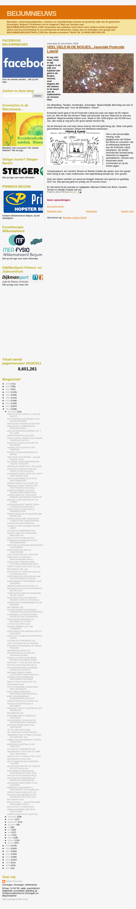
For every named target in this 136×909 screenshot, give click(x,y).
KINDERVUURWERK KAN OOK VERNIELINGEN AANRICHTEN (21, 491)
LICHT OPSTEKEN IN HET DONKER (22, 643)
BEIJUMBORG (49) (15, 713)
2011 (8, 857)
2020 (8, 398)
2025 (8, 384)
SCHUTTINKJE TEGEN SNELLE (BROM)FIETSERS (21, 510)
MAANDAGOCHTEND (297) (19, 650)
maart (10, 838)
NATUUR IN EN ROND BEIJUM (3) (21, 775)
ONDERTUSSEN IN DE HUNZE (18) (22, 483)
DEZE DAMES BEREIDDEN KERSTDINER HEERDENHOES (22, 693)
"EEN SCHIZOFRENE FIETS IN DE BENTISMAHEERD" (22, 479)
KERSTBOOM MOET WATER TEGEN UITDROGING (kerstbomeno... (23, 505)
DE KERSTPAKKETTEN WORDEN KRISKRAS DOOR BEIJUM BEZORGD (24, 611)
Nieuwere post (54, 211)
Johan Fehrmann (14, 881)
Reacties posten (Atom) (75, 217)
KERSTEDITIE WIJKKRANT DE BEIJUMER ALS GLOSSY (20, 620)
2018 (8, 403)
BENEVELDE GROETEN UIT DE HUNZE (24, 466)
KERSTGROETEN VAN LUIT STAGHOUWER (19, 551)
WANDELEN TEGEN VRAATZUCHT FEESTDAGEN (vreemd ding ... (22, 487)
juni (9, 830)
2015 (8, 845)
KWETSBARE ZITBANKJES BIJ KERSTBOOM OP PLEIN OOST (22, 772)
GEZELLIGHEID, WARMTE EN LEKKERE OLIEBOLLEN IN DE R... (24, 439)
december (12, 412)
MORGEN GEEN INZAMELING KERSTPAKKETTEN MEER (20, 678)
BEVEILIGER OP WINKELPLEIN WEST (24, 424)
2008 (8, 865)
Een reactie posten (55, 206)
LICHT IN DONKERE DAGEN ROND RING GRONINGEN (22, 688)
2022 (8, 392)
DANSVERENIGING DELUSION (20, 435)
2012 (8, 854)
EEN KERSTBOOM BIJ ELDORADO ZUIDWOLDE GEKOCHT (22, 669)
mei (10, 832)
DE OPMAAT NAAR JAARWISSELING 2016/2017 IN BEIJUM (23, 463)
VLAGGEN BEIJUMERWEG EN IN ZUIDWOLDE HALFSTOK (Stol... (22, 796)
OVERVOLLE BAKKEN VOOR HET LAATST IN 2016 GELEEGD (22, 470)
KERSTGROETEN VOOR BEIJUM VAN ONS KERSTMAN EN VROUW (23, 577)
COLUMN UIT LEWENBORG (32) (21, 531)
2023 (8, 389)
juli (9, 827)
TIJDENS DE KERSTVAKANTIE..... (21, 523)
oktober (11, 819)
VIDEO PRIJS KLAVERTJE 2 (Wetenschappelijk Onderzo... (20, 558)
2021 (8, 395)
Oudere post (127, 211)
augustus (12, 825)
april (10, 835)
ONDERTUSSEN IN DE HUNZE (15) (22, 814)
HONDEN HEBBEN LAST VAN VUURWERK (20, 627)
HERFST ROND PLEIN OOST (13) (21, 792)
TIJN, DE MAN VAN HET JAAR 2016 (22, 554)
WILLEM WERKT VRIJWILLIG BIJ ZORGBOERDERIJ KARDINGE (21, 721)
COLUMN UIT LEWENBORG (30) (21, 749)
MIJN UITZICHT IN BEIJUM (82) (20, 538)
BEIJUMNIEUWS (31, 13)
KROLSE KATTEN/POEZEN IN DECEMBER (20, 705)
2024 (8, 386)
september (13, 822)
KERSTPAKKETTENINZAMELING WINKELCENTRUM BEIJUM (21, 779)
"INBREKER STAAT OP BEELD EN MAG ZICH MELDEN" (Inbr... (24, 736)
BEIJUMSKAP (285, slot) (17, 569)
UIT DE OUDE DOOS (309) (18, 730)
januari (11, 843)
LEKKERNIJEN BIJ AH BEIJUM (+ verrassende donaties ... (21, 654)
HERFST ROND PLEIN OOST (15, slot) (23, 566)
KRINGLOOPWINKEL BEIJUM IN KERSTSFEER (21, 810)
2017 (8, 406)
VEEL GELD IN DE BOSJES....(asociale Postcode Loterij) (23, 458)
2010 (8, 860)
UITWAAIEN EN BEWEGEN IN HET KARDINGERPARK (22, 541)
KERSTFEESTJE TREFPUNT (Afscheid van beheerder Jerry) (23, 573)
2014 (8, 848)
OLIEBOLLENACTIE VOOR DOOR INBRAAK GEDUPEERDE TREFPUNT (24, 496)
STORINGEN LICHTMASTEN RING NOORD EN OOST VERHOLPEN (22, 615)
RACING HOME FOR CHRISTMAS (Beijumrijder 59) (21, 534)
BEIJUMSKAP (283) (15, 799)
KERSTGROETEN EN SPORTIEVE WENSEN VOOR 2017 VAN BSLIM (23, 599)
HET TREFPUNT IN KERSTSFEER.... (23, 732)
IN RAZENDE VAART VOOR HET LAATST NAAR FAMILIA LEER (25, 475)
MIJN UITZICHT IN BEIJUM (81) (20, 807)
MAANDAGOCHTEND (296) (19, 759)
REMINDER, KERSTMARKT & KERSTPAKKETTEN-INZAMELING (23, 788)
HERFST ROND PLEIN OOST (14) (21, 682)
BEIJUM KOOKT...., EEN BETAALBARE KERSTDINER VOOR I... (24, 803)
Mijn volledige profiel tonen (15, 899)
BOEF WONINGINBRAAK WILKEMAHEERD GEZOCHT (21, 697)
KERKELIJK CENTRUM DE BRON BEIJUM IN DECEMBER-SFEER (22, 659)
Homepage (91, 211)
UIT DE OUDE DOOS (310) (18, 624)
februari (11, 840)
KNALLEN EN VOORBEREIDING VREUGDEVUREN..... (21, 427)
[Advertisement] (18, 305)
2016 (8, 409)
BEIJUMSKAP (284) (15, 684)
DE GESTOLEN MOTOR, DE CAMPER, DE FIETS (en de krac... (24, 767)
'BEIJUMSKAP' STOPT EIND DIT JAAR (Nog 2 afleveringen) (23, 752)
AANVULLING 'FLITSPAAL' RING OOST (24, 756)
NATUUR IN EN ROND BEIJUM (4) (21, 665)
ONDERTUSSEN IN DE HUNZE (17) (22, 586)
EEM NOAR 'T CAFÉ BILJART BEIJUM (23, 662)
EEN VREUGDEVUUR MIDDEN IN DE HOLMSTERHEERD (23, 420)
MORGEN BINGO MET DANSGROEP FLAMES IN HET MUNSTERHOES (23, 520)
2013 (8, 851)
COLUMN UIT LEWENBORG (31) (21, 641)
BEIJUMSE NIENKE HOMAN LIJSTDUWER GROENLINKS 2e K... (23, 673)
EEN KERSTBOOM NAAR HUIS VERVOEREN (20, 726)
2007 (8, 868)
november (12, 817)
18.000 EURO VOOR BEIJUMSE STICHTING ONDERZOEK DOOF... (23, 563)
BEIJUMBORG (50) (15, 607)
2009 (8, 862)
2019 (8, 400)
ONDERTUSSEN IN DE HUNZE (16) (22, 701)
